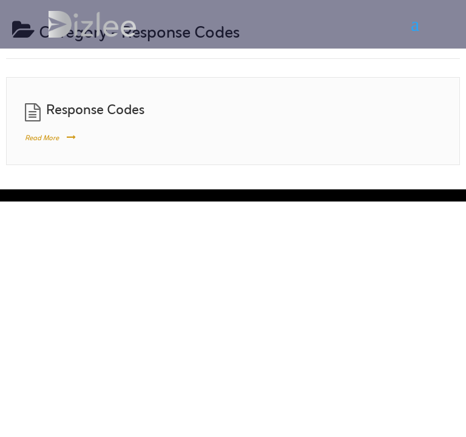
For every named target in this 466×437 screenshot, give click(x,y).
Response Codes (95, 110)
